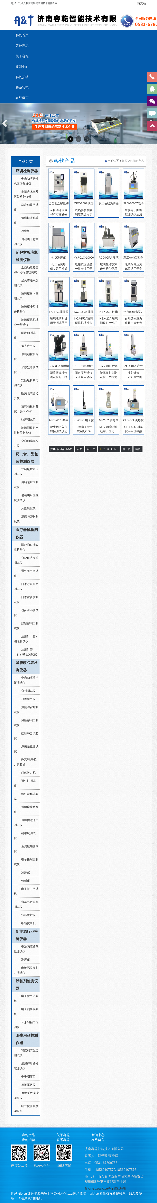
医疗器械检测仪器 (27, 533)
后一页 (126, 449)
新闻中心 (22, 66)
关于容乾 (22, 56)
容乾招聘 (22, 77)
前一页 (91, 449)
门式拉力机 (27, 772)
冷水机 (24, 231)
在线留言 (22, 98)
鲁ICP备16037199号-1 (99, 1188)
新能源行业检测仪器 (27, 935)
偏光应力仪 (27, 346)
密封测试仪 (27, 690)
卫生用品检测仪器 (27, 1039)
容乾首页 (22, 35)
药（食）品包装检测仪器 (27, 458)
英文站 (141, 3)
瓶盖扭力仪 (27, 699)
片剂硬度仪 (27, 508)
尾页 (138, 449)
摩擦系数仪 (27, 1084)
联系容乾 (22, 87)
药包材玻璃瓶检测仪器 (27, 256)
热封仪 (24, 880)
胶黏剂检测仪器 (27, 984)
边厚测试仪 (27, 419)
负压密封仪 (27, 915)
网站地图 (120, 1188)
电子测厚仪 (27, 1076)
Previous (6, 127)
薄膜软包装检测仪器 (27, 666)
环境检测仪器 (27, 171)
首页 (125, 160)
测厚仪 (24, 872)
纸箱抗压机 (27, 923)
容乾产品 (22, 45)
